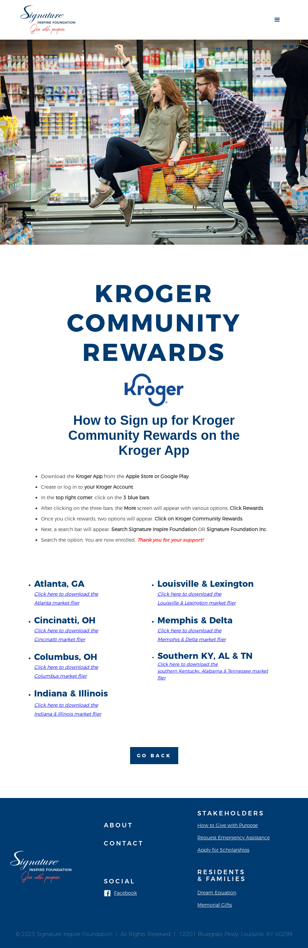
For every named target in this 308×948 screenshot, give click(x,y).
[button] (277, 20)
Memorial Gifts (214, 905)
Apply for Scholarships (223, 850)
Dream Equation (216, 893)
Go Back (154, 756)
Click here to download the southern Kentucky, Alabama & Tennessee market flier (212, 670)
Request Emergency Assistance (233, 838)
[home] (47, 19)
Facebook (125, 893)
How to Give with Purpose (227, 825)
